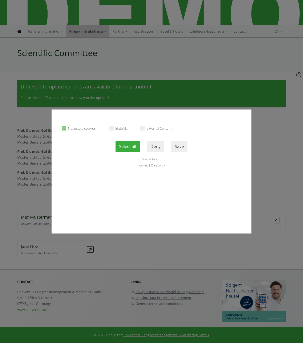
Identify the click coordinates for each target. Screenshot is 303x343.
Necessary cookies (79, 128)
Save (179, 146)
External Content (155, 128)
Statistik (118, 128)
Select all (127, 146)
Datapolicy (158, 165)
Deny (155, 146)
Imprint (143, 165)
